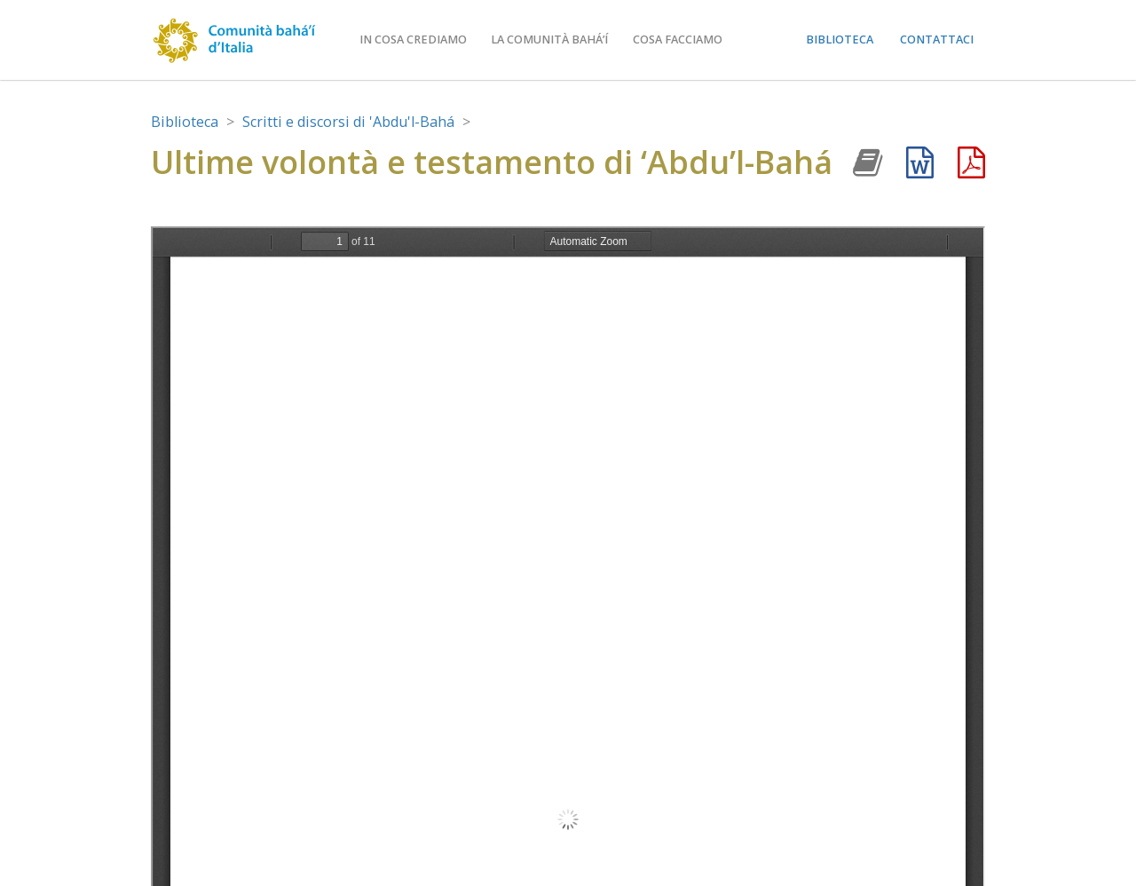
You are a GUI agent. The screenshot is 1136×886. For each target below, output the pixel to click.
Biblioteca (839, 39)
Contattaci (937, 39)
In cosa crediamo (413, 39)
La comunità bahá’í (549, 39)
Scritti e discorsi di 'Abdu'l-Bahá (348, 121)
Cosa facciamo (677, 39)
